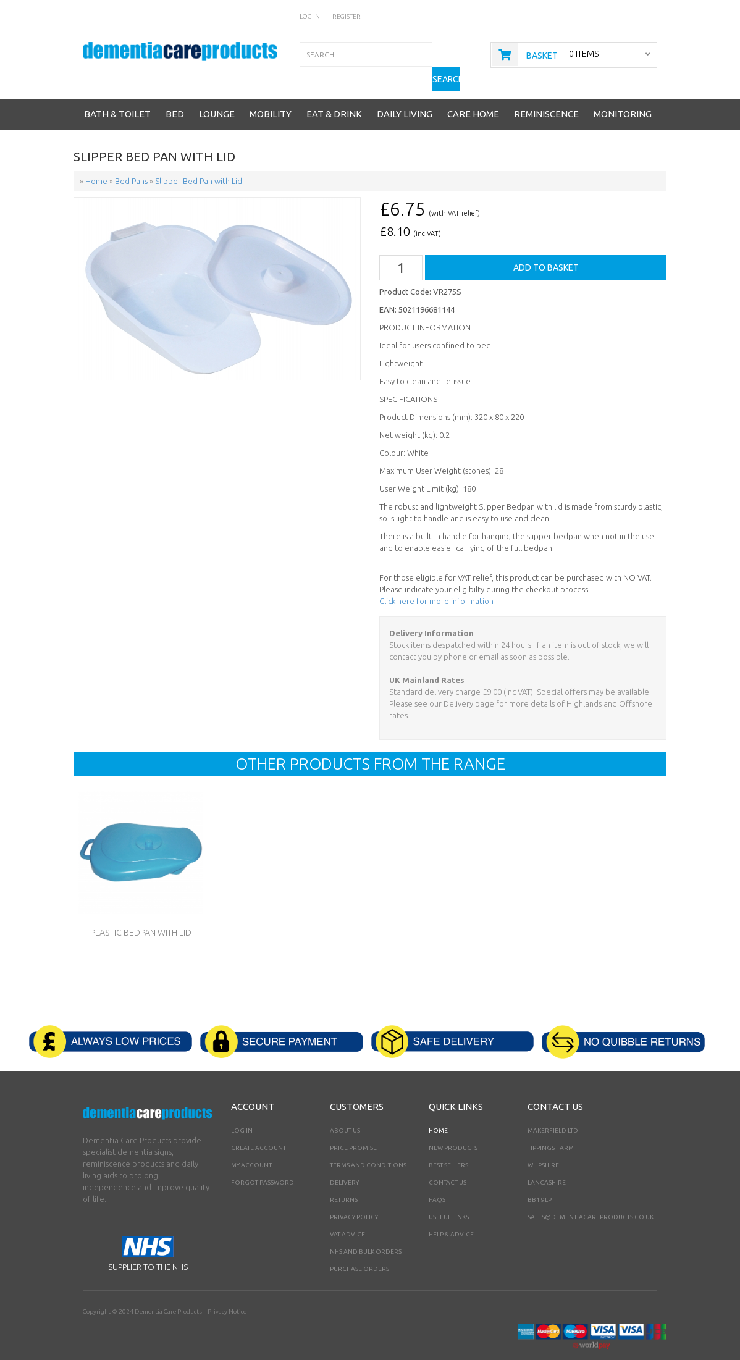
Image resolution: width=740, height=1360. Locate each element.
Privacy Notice (226, 1291)
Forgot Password (262, 1162)
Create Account (258, 1128)
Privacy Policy (354, 1197)
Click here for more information (436, 581)
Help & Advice (451, 1214)
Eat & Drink (334, 95)
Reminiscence (546, 95)
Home (438, 1110)
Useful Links (449, 1197)
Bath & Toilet (117, 95)
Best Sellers (448, 1145)
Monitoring (623, 95)
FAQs (437, 1180)
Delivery (344, 1162)
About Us (345, 1110)
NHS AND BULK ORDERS (366, 1231)
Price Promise (353, 1128)
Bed (175, 95)
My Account (251, 1145)
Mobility (271, 95)
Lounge (217, 95)
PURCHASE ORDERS (359, 1249)
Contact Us (447, 1162)
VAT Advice (347, 1214)
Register (346, 16)
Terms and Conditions (368, 1145)
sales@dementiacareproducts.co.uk (591, 1197)
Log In (310, 16)
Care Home (473, 95)
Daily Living (404, 95)
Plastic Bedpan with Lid (140, 913)
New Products (453, 1128)
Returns (344, 1180)
